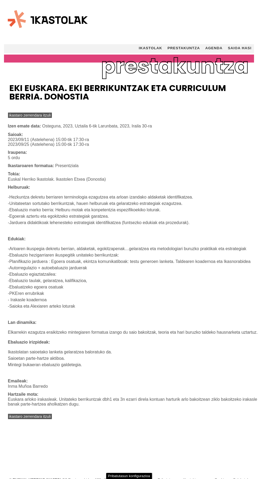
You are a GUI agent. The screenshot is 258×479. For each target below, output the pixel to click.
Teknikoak (20, 425)
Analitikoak (20, 448)
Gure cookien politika (122, 415)
